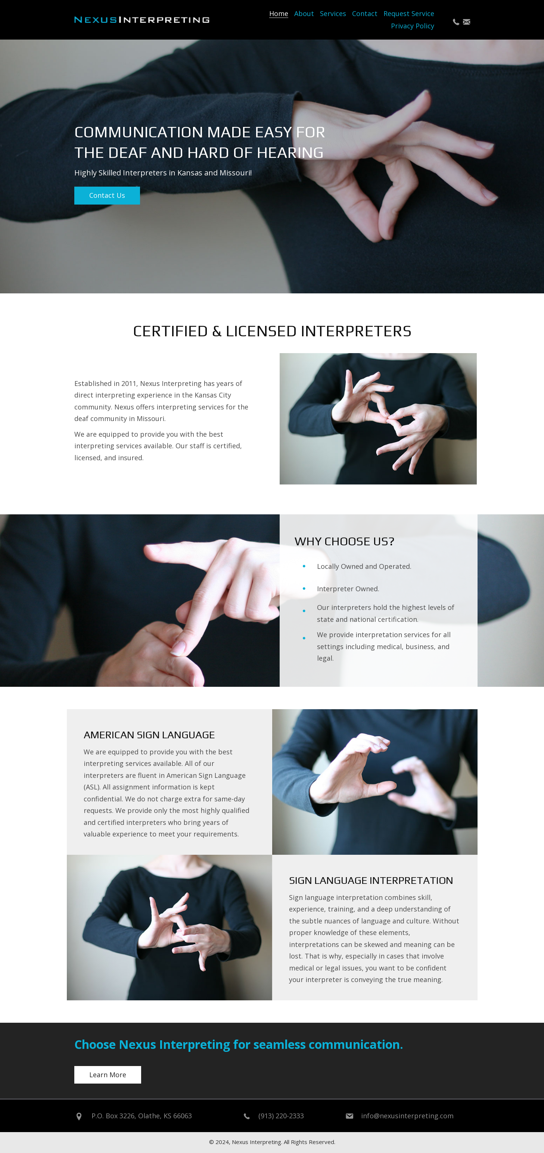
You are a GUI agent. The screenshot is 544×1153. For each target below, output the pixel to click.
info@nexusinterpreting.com (407, 1115)
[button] (456, 22)
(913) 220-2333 (281, 1115)
